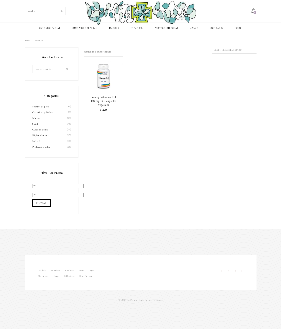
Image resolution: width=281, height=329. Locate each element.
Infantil (36, 141)
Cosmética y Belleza (42, 112)
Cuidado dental (40, 129)
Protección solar (41, 147)
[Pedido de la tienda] (234, 50)
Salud (35, 124)
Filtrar (41, 203)
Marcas (36, 118)
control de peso (40, 106)
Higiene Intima (40, 135)
